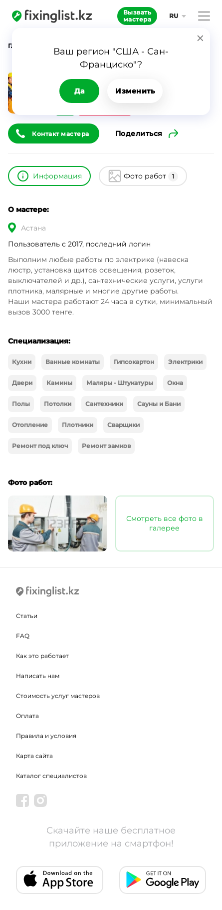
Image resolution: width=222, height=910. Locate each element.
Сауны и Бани (159, 404)
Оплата (27, 716)
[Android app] (163, 880)
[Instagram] (40, 800)
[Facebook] (22, 800)
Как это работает (42, 656)
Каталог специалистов (51, 776)
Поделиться (139, 133)
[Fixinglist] (52, 16)
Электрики (185, 362)
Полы (21, 404)
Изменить (135, 91)
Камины (59, 382)
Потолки (57, 404)
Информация (57, 176)
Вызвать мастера (137, 15)
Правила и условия (46, 736)
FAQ (22, 636)
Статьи (26, 616)
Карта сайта (34, 756)
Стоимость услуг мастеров (58, 696)
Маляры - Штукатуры (119, 382)
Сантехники (104, 404)
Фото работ (151, 177)
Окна (175, 382)
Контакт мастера (60, 134)
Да (79, 91)
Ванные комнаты (72, 362)
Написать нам (37, 676)
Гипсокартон (134, 362)
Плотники (77, 424)
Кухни (21, 362)
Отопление (30, 424)
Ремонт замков (106, 446)
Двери (22, 382)
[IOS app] (59, 880)
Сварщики (123, 424)
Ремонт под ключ (40, 446)
